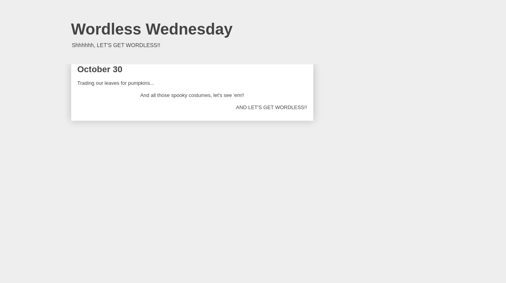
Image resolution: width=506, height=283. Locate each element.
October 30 (99, 69)
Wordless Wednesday (152, 29)
